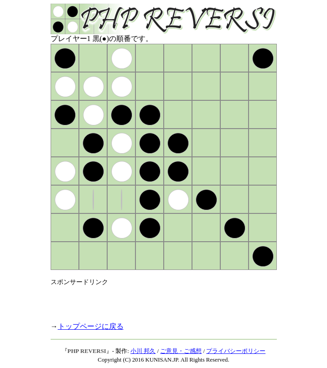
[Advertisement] (157, 300)
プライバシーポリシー (235, 351)
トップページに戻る (91, 326)
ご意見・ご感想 (181, 351)
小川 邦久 (143, 351)
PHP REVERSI (86, 351)
